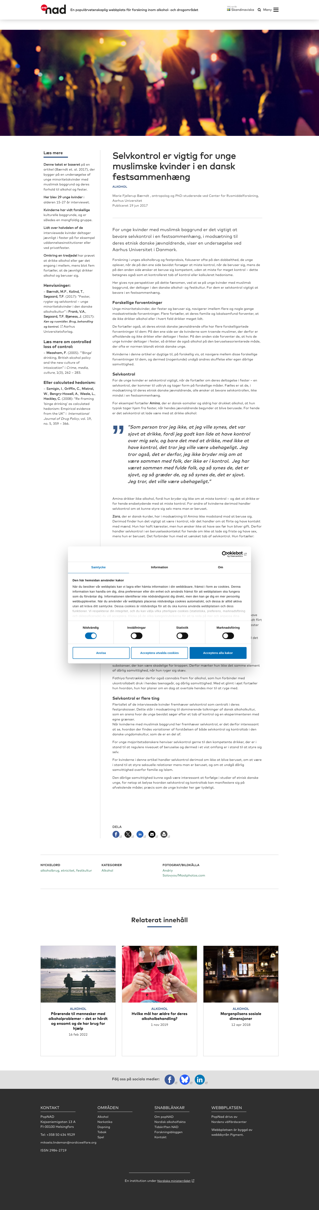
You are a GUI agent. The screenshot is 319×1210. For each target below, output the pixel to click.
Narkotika (105, 1121)
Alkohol (103, 1116)
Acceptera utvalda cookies (159, 653)
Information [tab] (159, 567)
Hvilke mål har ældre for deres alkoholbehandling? (159, 1015)
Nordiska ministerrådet (173, 1180)
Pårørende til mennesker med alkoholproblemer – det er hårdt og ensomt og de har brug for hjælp (78, 1020)
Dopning (104, 1126)
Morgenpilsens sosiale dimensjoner (241, 1015)
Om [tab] (220, 567)
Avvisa (101, 653)
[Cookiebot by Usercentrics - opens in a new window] (229, 554)
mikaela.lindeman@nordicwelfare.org (70, 1142)
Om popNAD (164, 1116)
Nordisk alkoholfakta (171, 1121)
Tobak (102, 1131)
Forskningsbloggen (169, 1131)
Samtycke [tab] (98, 567)
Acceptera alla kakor (218, 653)
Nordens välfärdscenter (230, 1121)
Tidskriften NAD (167, 1126)
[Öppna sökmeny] (259, 10)
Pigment (237, 1134)
